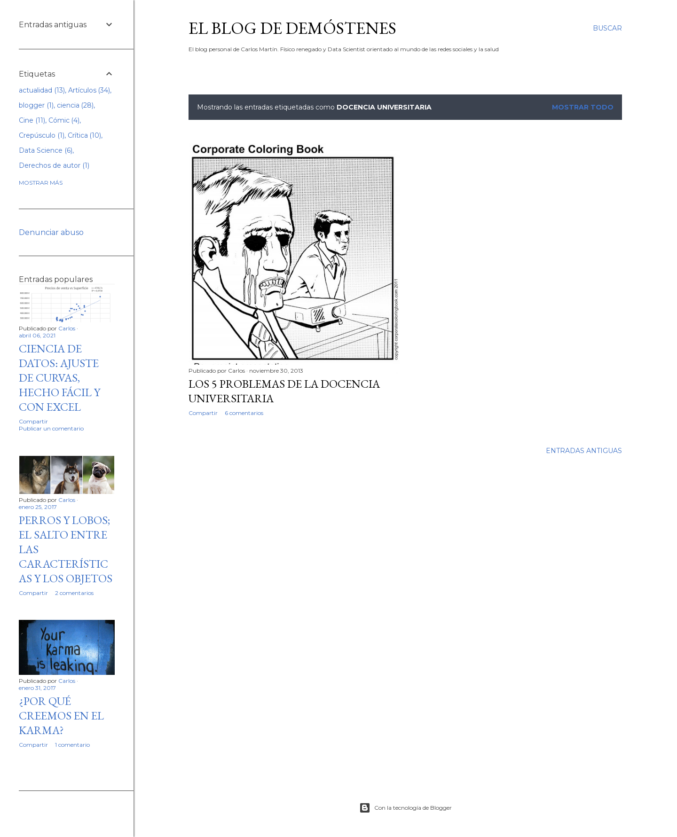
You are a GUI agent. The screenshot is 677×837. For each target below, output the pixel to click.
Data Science (45, 150)
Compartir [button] (203, 412)
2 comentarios (74, 592)
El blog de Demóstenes (292, 28)
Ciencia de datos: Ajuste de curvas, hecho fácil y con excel (59, 377)
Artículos (89, 90)
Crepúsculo (41, 135)
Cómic (64, 120)
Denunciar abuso (51, 232)
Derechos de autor (54, 165)
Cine (32, 120)
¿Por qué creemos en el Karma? (61, 715)
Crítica (85, 135)
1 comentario (72, 744)
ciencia (75, 105)
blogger (36, 105)
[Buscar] (607, 28)
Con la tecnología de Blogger (405, 808)
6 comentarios (244, 412)
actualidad (42, 90)
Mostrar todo (583, 107)
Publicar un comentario (51, 428)
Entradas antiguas (584, 450)
